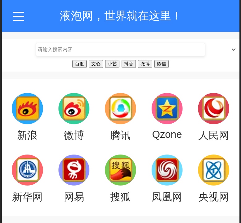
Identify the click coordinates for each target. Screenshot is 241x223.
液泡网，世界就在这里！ (121, 15)
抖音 (128, 63)
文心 (96, 63)
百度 (79, 63)
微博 (145, 63)
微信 (161, 63)
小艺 (112, 63)
